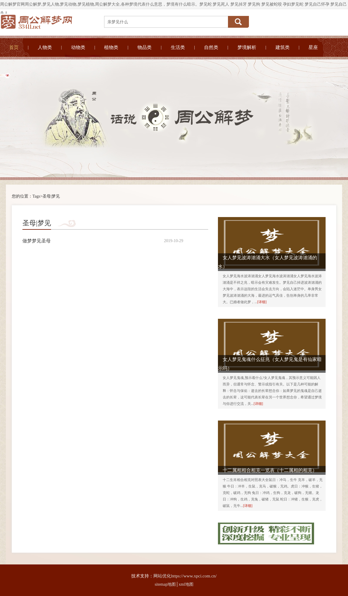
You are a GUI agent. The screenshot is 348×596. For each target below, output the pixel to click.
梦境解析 (246, 47)
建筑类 (282, 47)
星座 (313, 47)
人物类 (45, 47)
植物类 (111, 47)
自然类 (211, 47)
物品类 (144, 47)
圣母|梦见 (51, 196)
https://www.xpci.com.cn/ (193, 576)
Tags (36, 196)
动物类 (78, 47)
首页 (14, 47)
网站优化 (162, 576)
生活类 (178, 47)
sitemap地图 (165, 584)
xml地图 (186, 584)
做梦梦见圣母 (36, 240)
